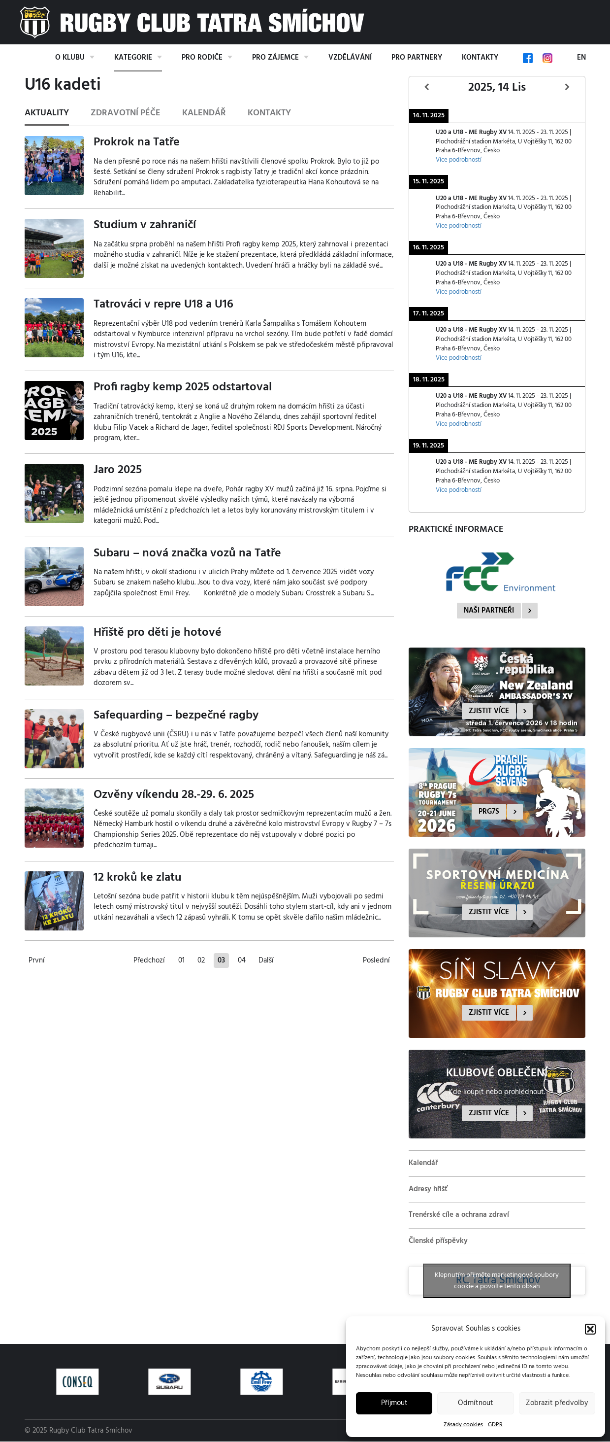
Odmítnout (475, 1403)
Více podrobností (459, 160)
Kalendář (204, 113)
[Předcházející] (427, 87)
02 (201, 960)
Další (266, 960)
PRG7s (489, 812)
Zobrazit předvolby (557, 1403)
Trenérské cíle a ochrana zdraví (459, 1215)
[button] (590, 1329)
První (37, 960)
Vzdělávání (350, 58)
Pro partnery (416, 58)
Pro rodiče (202, 58)
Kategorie (133, 58)
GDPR (495, 1425)
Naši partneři (489, 611)
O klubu (70, 58)
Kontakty (480, 58)
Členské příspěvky (438, 1241)
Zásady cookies (463, 1425)
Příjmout (394, 1403)
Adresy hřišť (428, 1189)
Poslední (376, 960)
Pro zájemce (275, 58)
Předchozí (149, 960)
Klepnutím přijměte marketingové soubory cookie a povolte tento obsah (497, 1281)
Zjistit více (489, 711)
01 (181, 960)
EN (581, 58)
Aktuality (47, 113)
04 (242, 960)
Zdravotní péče (126, 113)
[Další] (567, 87)
